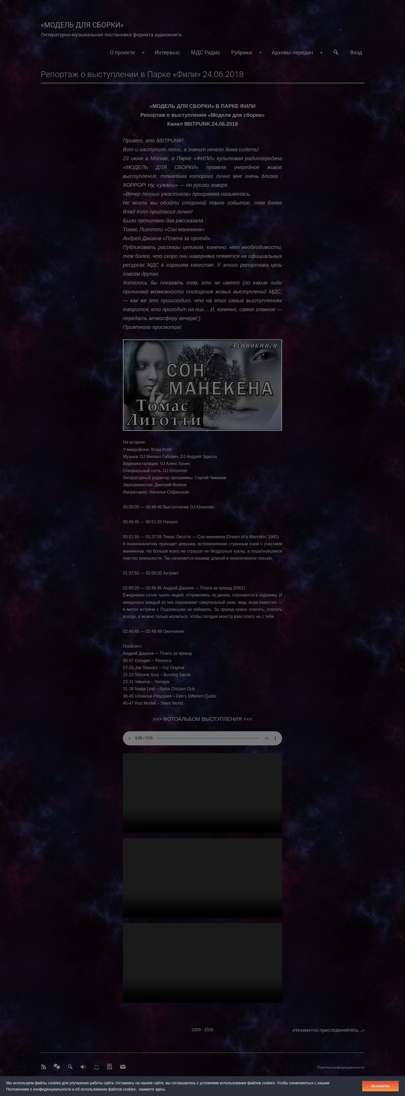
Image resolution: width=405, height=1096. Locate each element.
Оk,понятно (380, 1086)
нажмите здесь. (152, 1089)
